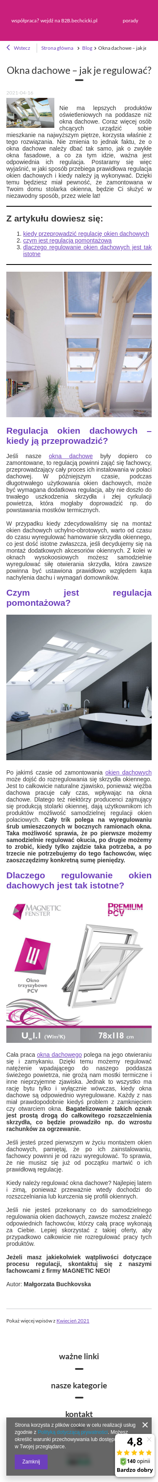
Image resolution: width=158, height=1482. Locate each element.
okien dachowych (128, 772)
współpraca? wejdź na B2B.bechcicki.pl (54, 20)
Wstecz (18, 48)
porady (130, 20)
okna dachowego (59, 1054)
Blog (86, 48)
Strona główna (57, 48)
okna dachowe (71, 456)
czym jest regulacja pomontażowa (67, 240)
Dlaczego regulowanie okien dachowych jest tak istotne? (79, 880)
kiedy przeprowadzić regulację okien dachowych (86, 233)
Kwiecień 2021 (72, 1320)
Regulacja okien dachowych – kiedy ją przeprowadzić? (79, 435)
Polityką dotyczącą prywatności (73, 1432)
